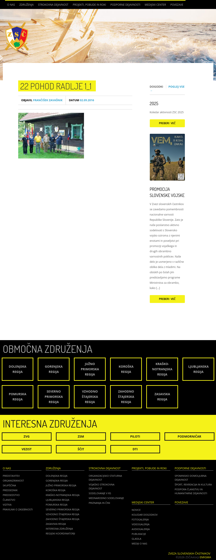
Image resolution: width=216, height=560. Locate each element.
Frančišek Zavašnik (42, 100)
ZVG (27, 436)
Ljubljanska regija (57, 499)
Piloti (135, 436)
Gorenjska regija (57, 480)
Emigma (205, 557)
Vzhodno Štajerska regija (62, 514)
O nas (11, 5)
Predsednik (10, 490)
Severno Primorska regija (63, 509)
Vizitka (7, 504)
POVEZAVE (176, 5)
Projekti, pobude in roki (89, 5)
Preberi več (167, 123)
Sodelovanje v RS (100, 493)
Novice (136, 509)
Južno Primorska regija (61, 485)
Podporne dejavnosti (125, 5)
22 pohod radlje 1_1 (56, 85)
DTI (135, 449)
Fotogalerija (140, 519)
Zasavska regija (56, 523)
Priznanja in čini (99, 502)
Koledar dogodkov (145, 514)
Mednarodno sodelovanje (106, 498)
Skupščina (9, 485)
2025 (154, 103)
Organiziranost (13, 480)
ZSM (81, 436)
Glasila (136, 538)
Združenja (26, 5)
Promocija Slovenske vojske (167, 192)
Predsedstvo (11, 495)
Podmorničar (189, 436)
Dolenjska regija (57, 475)
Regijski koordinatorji (60, 533)
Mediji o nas (139, 543)
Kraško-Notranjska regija (63, 495)
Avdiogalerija (141, 529)
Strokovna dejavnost (53, 5)
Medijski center (155, 5)
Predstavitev (11, 475)
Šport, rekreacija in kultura (193, 484)
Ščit (81, 449)
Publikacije (139, 534)
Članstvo (9, 499)
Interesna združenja (59, 528)
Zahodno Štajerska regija (62, 519)
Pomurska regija (57, 504)
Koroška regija (56, 490)
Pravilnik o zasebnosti (18, 509)
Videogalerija (141, 524)
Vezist (27, 449)
